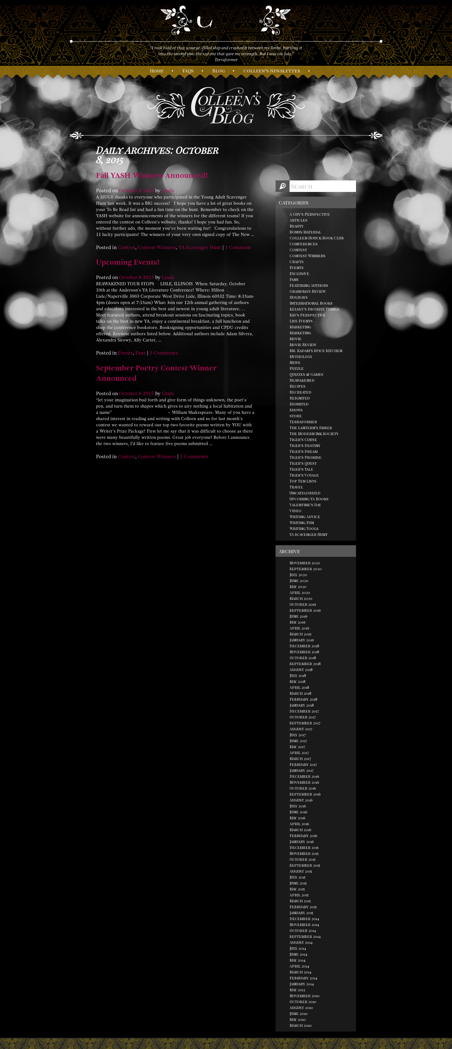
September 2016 (305, 794)
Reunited (299, 403)
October (128, 191)
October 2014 (303, 930)
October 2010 (303, 1001)
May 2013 (297, 989)
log (218, 70)
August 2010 (301, 1007)
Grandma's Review (308, 291)
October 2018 (303, 657)
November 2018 (304, 651)
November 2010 (305, 995)
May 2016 (297, 817)
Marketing (300, 326)
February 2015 (303, 906)
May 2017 (297, 746)
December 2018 (304, 645)
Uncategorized (305, 492)
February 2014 (303, 977)
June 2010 (299, 1013)
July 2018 (298, 675)
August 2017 (301, 728)
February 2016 (303, 835)
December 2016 (304, 776)
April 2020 (300, 592)
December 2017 (304, 710)
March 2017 (300, 758)
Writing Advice (305, 516)
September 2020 (306, 568)
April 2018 (299, 687)
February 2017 (303, 764)
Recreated (300, 392)
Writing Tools (304, 528)
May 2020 (298, 586)
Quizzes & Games (306, 374)
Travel (296, 486)
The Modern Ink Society (314, 433)
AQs (188, 70)
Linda (168, 191)
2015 (148, 191)
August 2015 (301, 871)
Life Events (301, 320)
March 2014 (300, 971)
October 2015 (302, 859)
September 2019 (305, 610)
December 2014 (304, 918)
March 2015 (300, 900)
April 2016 (299, 823)
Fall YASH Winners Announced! (152, 175)
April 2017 (299, 752)
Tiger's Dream (304, 451)
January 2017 (302, 770)
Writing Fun (302, 522)
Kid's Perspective (307, 314)
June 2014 (298, 954)
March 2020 (301, 598)
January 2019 (302, 639)
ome (157, 70)
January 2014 (302, 983)
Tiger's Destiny (305, 445)
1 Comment (238, 247)
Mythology (301, 356)
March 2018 (300, 693)
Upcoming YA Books (309, 498)
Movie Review (303, 344)
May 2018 (297, 681)
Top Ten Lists (303, 480)
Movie (295, 338)
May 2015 (297, 888)
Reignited (300, 397)
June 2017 (298, 740)
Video (295, 510)
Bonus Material (305, 231)
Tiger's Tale (301, 469)
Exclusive (299, 273)
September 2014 (305, 936)
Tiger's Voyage (304, 475)
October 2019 (303, 604)
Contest (126, 247)
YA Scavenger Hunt (199, 247)
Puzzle (297, 368)
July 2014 (298, 948)
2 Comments (194, 456)
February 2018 (303, 699)
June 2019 (298, 616)
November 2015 (304, 853)
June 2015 (298, 882)
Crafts (297, 261)
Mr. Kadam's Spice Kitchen (316, 350)
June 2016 (298, 811)
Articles (298, 220)
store (296, 415)
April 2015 (299, 894)
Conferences (304, 243)
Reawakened (302, 380)
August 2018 (301, 669)
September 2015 (305, 865)
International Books (311, 303)
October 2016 (303, 788)
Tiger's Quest (303, 463)
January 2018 (302, 705)
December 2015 (304, 847)
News (295, 362)
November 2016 (304, 782)
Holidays (299, 297)
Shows (296, 409)
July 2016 (298, 805)
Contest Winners (157, 247)
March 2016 (300, 829)
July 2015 (297, 877)
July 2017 (298, 734)
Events (125, 353)
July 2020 (298, 574)
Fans (140, 353)
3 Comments (164, 353)
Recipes (297, 386)
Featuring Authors (309, 285)
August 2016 (301, 799)
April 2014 (299, 965)
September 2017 (305, 722)
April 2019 (299, 627)
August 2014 (301, 942)
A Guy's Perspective (310, 214)
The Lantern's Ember (311, 427)
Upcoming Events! (128, 262)
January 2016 (302, 841)
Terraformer (303, 421)
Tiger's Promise (305, 457)
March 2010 (301, 1025)
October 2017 (303, 716)
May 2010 (298, 1019)
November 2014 (304, 924)
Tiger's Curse (303, 439)
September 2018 (305, 663)
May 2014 (297, 960)
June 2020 (299, 580)
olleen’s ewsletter (271, 70)
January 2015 (301, 912)
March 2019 (300, 633)
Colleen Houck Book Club (317, 237)
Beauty (297, 225)
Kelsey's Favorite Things (314, 308)
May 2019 (297, 622)
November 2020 (305, 562)
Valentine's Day (305, 504)
